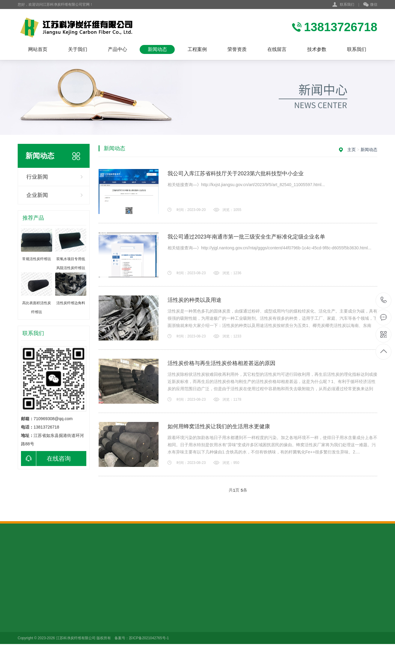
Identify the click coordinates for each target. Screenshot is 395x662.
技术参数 (316, 49)
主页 (351, 149)
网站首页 (37, 49)
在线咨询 (46, 458)
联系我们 (347, 4)
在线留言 (277, 49)
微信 (370, 4)
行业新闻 (37, 177)
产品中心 (117, 49)
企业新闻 (37, 195)
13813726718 (384, 300)
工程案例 (197, 49)
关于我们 (77, 49)
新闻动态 (157, 49)
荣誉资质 (237, 49)
